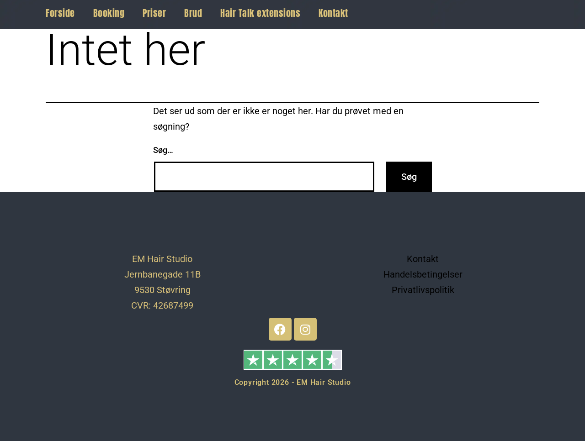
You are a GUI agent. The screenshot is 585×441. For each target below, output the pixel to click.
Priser (154, 13)
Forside (60, 13)
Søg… (163, 150)
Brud (193, 13)
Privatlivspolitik (423, 289)
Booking (109, 13)
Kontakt (333, 13)
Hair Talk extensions (260, 13)
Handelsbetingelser (423, 274)
